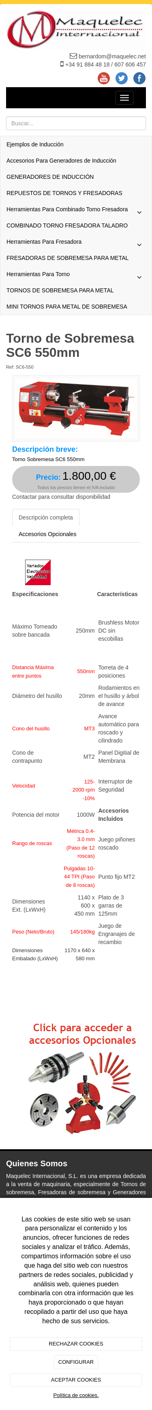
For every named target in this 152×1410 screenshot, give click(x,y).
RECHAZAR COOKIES (76, 1344)
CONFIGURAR (76, 1362)
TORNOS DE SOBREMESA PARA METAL (60, 290)
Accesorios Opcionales (47, 534)
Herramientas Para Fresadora (76, 244)
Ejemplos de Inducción (35, 144)
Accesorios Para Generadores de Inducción (61, 160)
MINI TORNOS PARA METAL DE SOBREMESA (66, 306)
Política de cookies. (75, 1395)
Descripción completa (46, 517)
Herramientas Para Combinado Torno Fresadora (76, 211)
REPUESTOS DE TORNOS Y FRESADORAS (64, 193)
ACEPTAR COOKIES (76, 1380)
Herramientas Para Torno (76, 276)
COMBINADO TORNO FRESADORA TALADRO (67, 225)
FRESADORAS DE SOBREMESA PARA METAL (67, 258)
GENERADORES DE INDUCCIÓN (50, 177)
